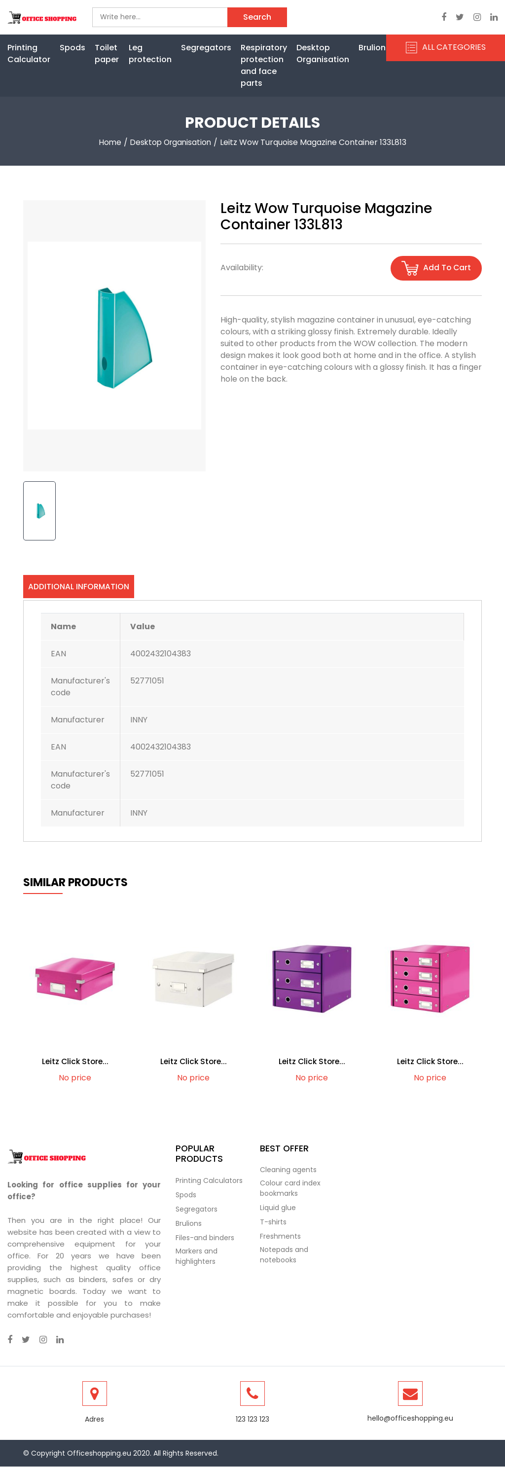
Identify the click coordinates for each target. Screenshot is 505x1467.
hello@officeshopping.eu (410, 1419)
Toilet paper (107, 53)
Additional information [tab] (79, 586)
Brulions (374, 47)
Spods (72, 47)
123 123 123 (252, 1420)
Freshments (280, 1237)
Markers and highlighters (196, 1256)
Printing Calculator (28, 53)
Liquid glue (278, 1208)
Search (257, 17)
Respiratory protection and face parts (264, 65)
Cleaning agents (288, 1170)
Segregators (206, 47)
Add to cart (435, 268)
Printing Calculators (209, 1180)
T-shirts (273, 1222)
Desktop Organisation (322, 53)
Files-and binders (205, 1238)
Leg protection (150, 53)
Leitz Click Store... (74, 1062)
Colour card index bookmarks (290, 1189)
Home (108, 142)
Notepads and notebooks (284, 1255)
